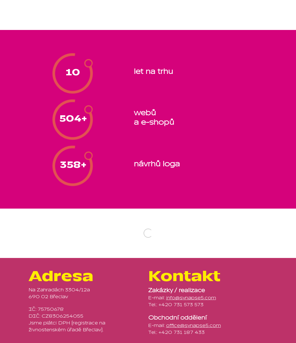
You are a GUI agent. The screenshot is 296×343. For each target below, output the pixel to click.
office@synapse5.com (193, 325)
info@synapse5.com (191, 298)
